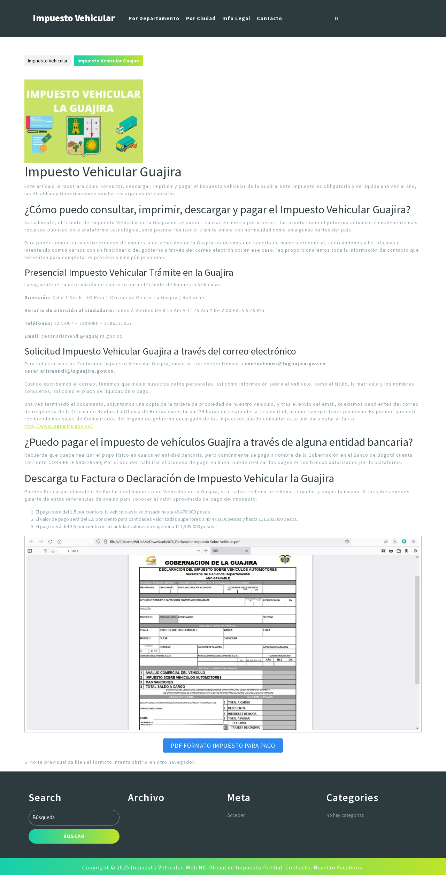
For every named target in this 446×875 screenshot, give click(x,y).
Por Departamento (154, 18)
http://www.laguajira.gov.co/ (58, 426)
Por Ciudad (201, 18)
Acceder (236, 813)
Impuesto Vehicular (74, 18)
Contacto (269, 18)
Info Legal (236, 18)
